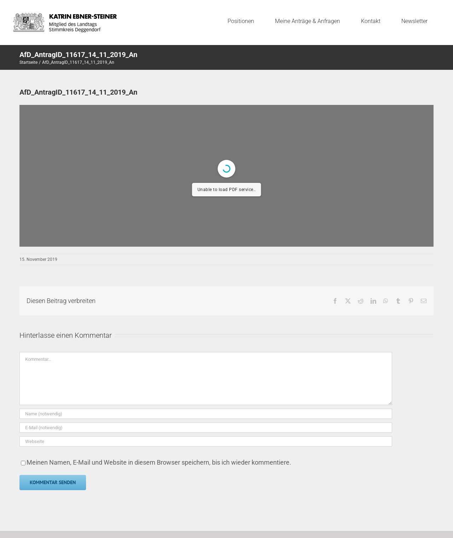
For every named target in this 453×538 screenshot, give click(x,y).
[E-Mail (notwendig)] (205, 427)
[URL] (205, 441)
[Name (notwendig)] (205, 414)
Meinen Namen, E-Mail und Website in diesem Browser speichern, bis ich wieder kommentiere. (159, 462)
